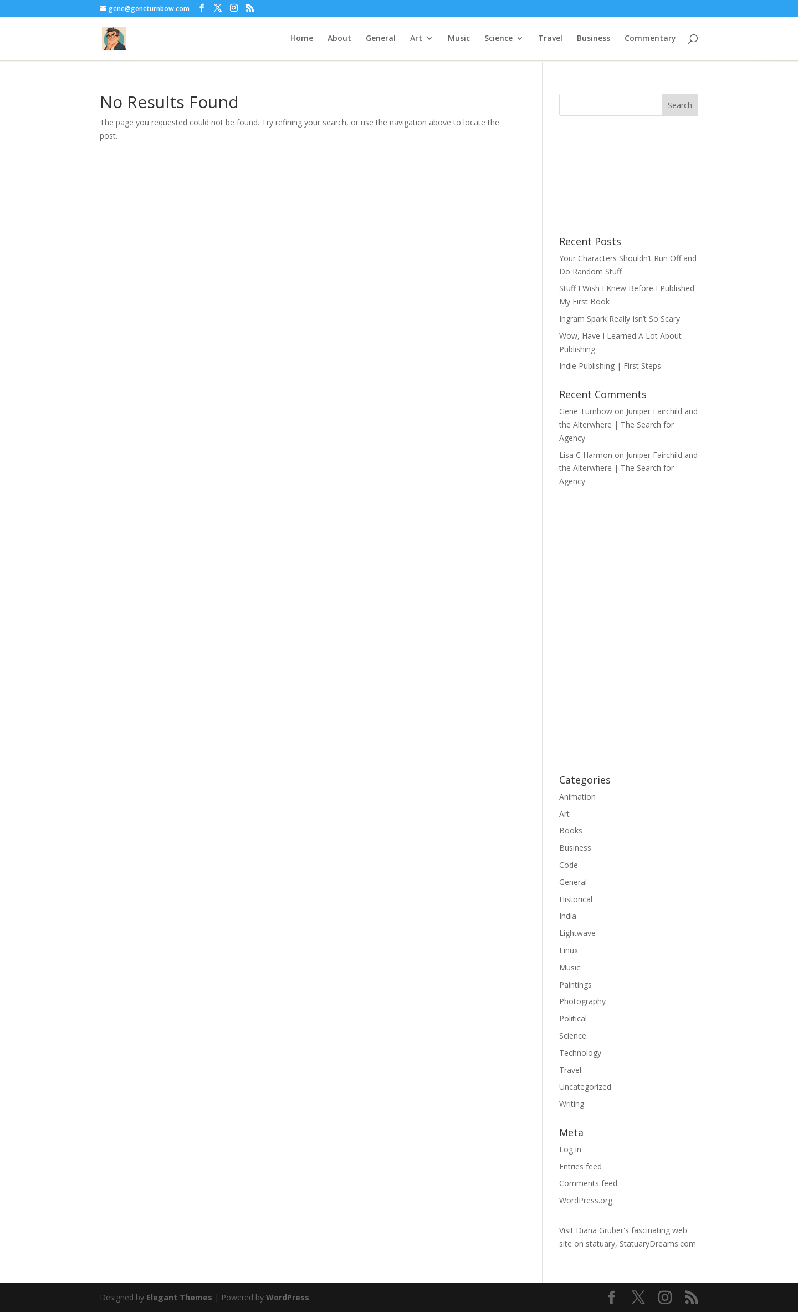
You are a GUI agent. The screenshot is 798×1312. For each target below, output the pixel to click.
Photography (582, 1001)
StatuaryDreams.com (658, 1243)
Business (593, 39)
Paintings (575, 984)
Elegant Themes (179, 1297)
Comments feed (588, 1183)
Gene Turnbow (585, 411)
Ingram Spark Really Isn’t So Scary (619, 318)
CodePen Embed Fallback (628, 629)
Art (416, 39)
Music (459, 39)
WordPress (287, 1297)
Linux (568, 950)
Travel (550, 39)
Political (573, 1018)
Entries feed (580, 1166)
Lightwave (577, 933)
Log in (570, 1149)
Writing (571, 1104)
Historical (575, 899)
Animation (577, 796)
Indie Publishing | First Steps (610, 365)
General (381, 39)
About (339, 39)
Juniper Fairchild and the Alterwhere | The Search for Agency (628, 424)
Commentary (650, 39)
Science (498, 39)
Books (570, 830)
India (567, 916)
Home (301, 39)
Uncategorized (585, 1086)
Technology (580, 1052)
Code (568, 865)
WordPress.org (585, 1200)
